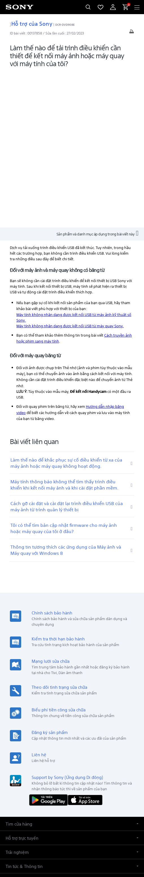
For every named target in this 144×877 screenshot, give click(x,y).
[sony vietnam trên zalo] (54, 774)
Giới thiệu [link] (85, 761)
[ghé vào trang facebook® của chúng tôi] (66, 774)
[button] (72, 668)
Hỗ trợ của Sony (31, 23)
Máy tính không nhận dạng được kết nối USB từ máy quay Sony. (70, 169)
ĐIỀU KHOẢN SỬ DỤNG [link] (72, 837)
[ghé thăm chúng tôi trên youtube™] (78, 774)
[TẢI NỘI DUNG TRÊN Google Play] (50, 643)
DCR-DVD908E (65, 24)
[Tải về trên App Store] (85, 643)
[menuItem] (100, 7)
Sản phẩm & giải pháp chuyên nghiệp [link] (40, 761)
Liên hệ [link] (129, 761)
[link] (16, 732)
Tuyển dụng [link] (108, 761)
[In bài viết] (131, 33)
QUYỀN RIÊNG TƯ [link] (71, 844)
